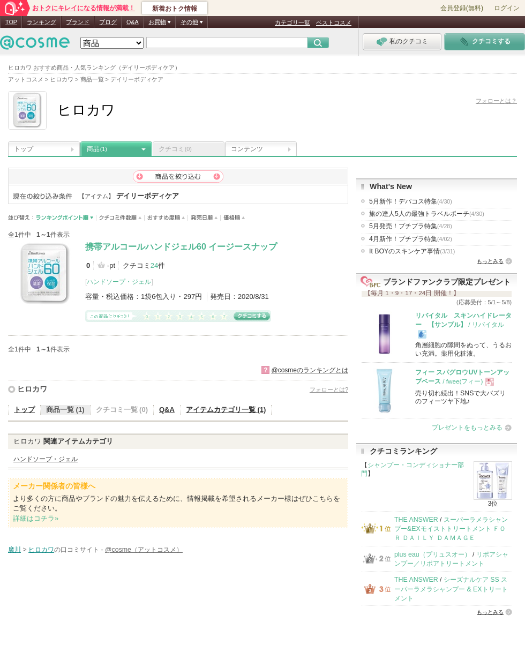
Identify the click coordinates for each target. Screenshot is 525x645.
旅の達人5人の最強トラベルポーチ (426, 214)
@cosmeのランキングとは (309, 370)
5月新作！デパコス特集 (410, 201)
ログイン (507, 8)
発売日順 (204, 218)
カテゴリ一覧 (292, 22)
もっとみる (490, 261)
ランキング (41, 22)
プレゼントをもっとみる (467, 427)
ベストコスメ (333, 22)
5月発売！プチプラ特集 (410, 226)
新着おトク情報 (174, 8)
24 (154, 265)
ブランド (77, 22)
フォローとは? (329, 389)
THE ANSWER (416, 519)
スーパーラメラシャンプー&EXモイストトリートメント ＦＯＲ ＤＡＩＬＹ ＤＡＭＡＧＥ (451, 529)
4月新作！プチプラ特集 (410, 239)
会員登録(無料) (461, 8)
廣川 (14, 549)
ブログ (108, 22)
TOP (11, 22)
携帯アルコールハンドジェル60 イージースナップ (181, 246)
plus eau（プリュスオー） (432, 554)
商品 (97, 149)
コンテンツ (247, 149)
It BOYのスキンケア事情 (412, 251)
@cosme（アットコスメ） (144, 549)
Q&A (132, 22)
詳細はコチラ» (35, 518)
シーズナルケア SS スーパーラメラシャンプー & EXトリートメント (451, 589)
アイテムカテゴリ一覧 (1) (226, 410)
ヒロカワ (32, 389)
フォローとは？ (496, 101)
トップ (23, 149)
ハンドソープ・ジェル (119, 282)
